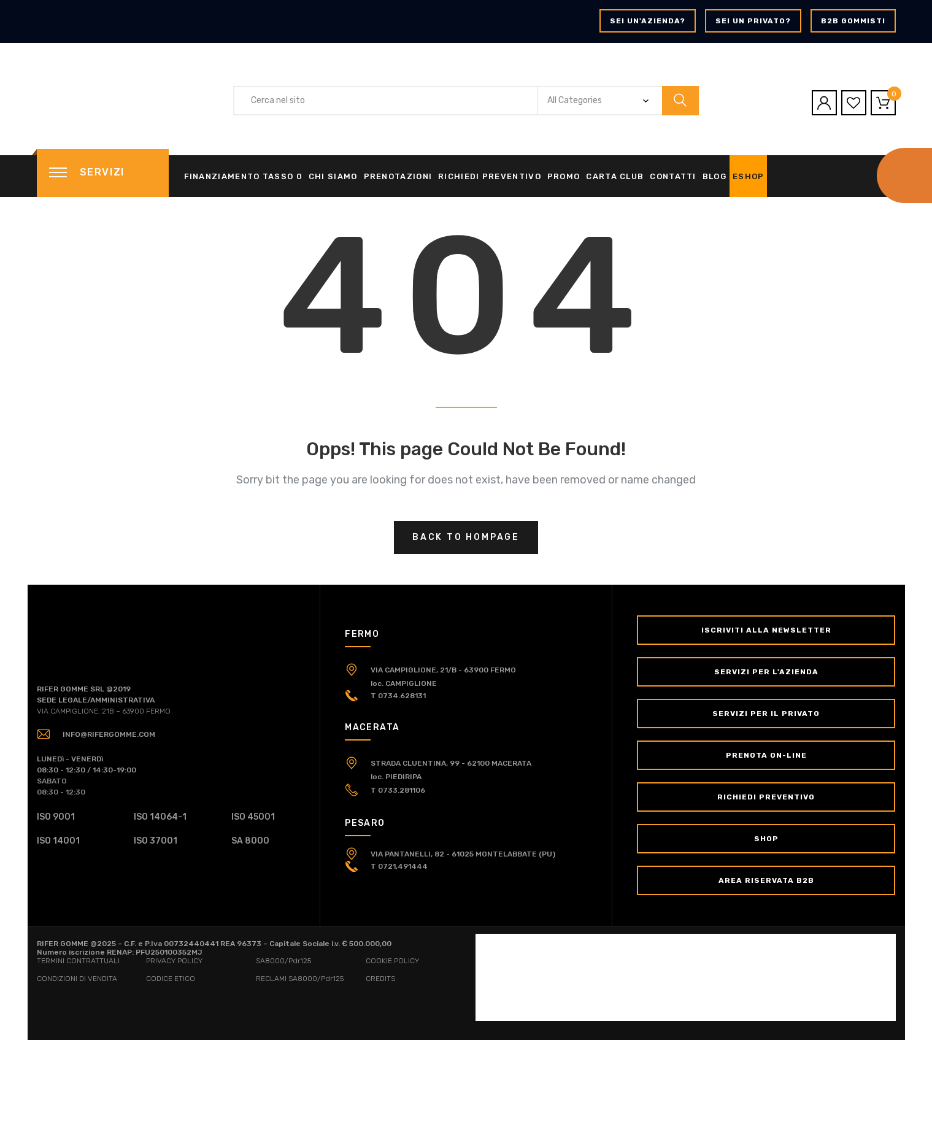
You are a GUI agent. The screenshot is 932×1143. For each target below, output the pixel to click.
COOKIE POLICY (392, 960)
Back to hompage (466, 537)
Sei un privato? (753, 21)
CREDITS (380, 978)
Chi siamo (333, 176)
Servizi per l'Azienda (766, 672)
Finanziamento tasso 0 (243, 176)
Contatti (673, 176)
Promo (563, 176)
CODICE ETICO (170, 978)
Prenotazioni (398, 176)
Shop (766, 838)
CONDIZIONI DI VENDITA (77, 978)
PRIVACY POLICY (174, 960)
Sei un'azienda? (647, 21)
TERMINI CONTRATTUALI (78, 960)
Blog (714, 176)
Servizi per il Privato (766, 713)
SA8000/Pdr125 (283, 960)
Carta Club (615, 176)
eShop (748, 176)
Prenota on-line (766, 755)
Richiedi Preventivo (489, 176)
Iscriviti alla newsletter (766, 630)
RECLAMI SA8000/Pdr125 (300, 978)
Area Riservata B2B (766, 880)
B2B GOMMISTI (853, 21)
